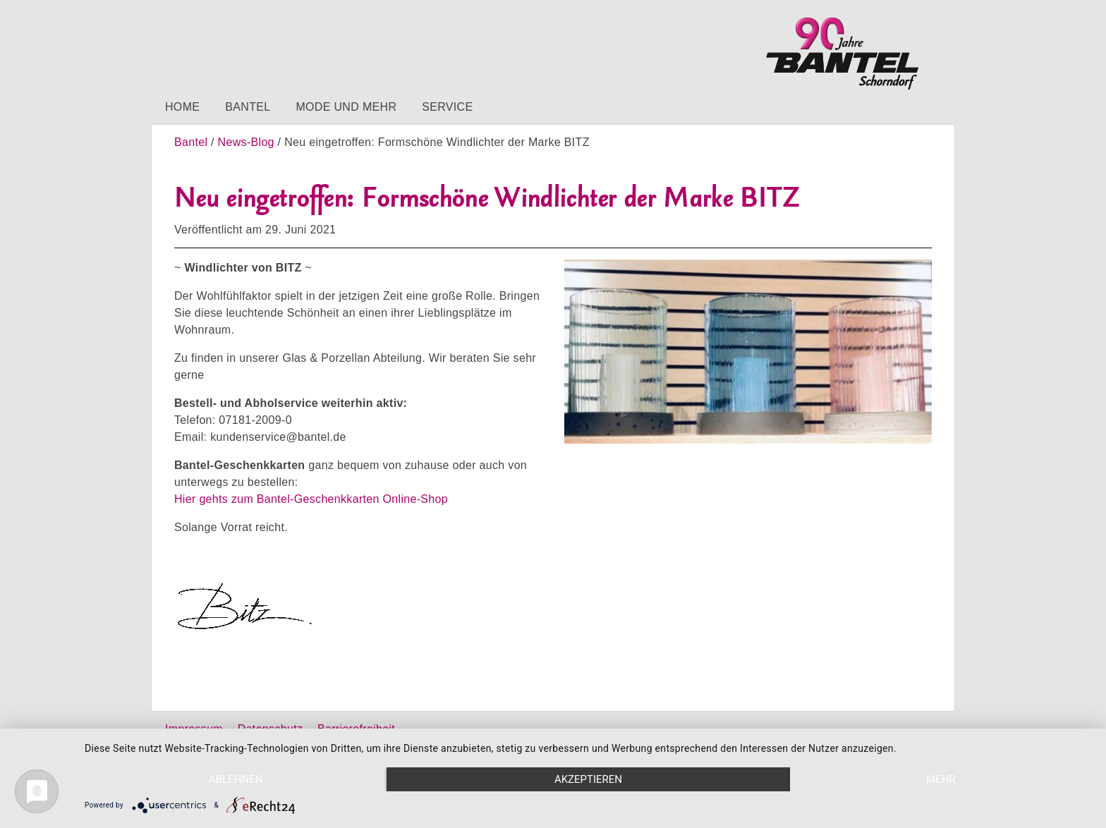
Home (182, 107)
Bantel (247, 107)
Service (447, 107)
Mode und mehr (346, 107)
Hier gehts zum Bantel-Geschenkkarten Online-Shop (311, 499)
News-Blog (246, 142)
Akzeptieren (588, 779)
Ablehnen (235, 779)
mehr (941, 779)
